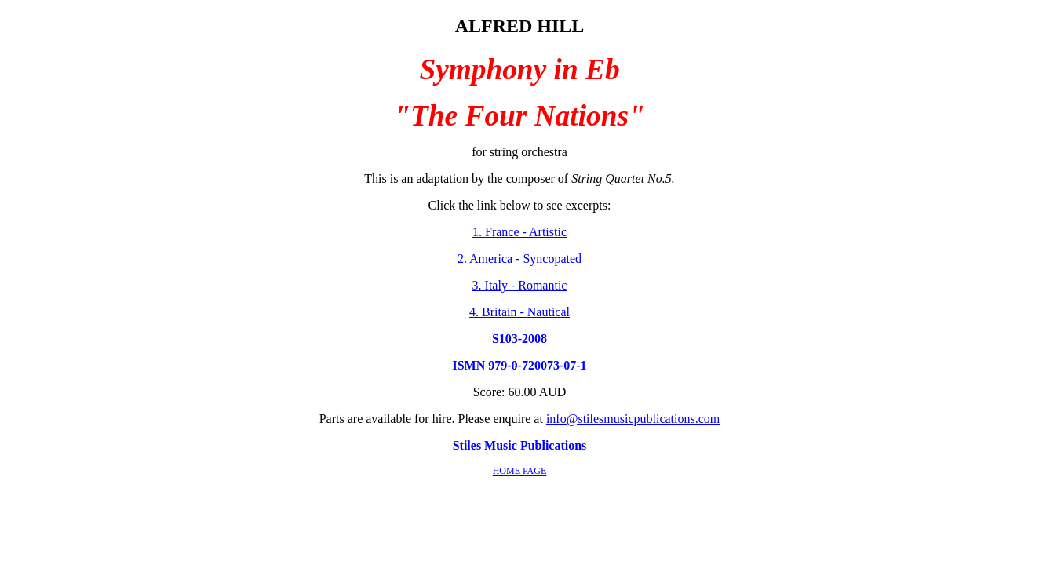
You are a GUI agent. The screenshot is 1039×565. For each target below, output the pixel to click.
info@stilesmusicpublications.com (633, 418)
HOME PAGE (520, 470)
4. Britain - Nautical (519, 312)
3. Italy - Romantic (519, 285)
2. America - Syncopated (519, 258)
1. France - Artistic (519, 232)
